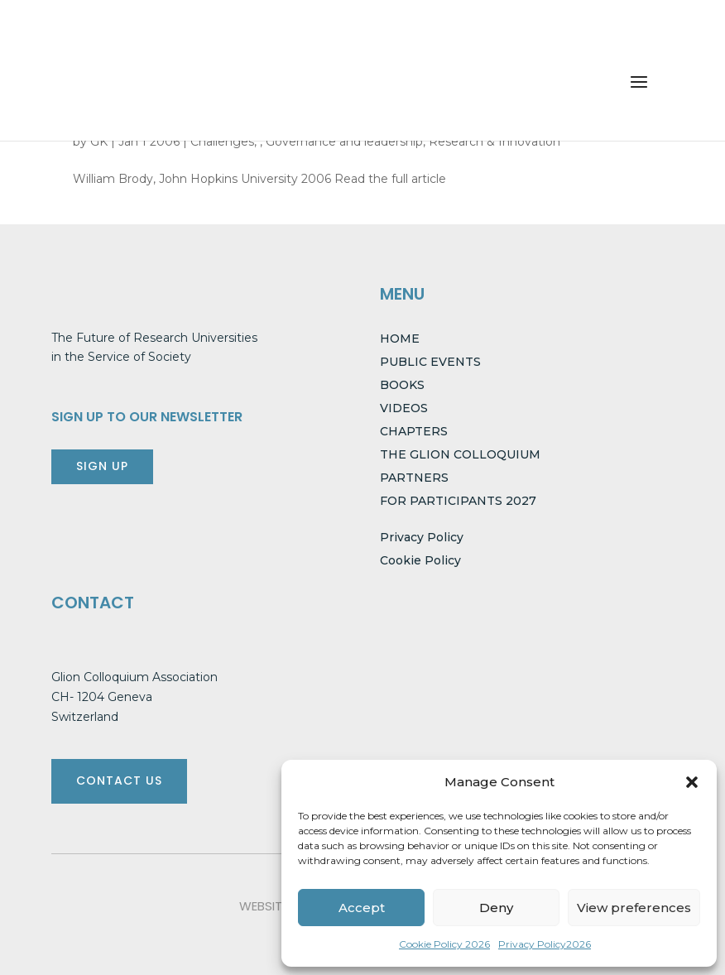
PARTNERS (414, 477)
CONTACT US (119, 780)
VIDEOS (404, 408)
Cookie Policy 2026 (444, 944)
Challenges (222, 141)
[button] (692, 782)
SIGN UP (102, 466)
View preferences (634, 907)
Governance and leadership (344, 141)
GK (99, 141)
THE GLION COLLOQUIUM (460, 454)
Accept (361, 907)
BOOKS (402, 384)
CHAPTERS (414, 431)
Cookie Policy (420, 560)
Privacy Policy (421, 537)
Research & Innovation (494, 141)
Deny (496, 907)
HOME (400, 338)
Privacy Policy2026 (544, 944)
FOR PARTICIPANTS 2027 (458, 500)
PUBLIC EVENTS (430, 361)
